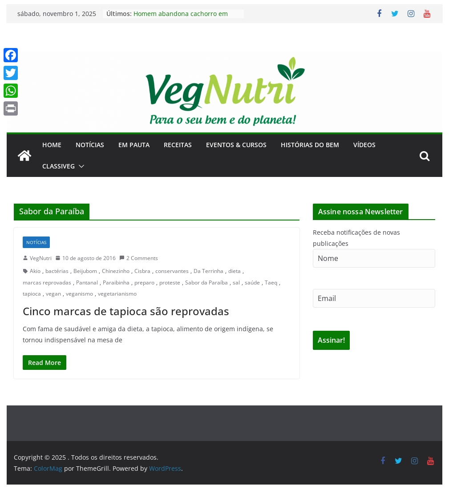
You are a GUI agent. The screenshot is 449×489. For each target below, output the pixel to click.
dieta (234, 271)
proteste (169, 282)
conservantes (172, 271)
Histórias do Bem (310, 144)
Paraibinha (116, 282)
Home (51, 144)
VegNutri (41, 258)
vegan (53, 293)
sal (236, 282)
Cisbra (142, 271)
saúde (252, 282)
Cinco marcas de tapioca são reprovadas (126, 311)
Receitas (178, 144)
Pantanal (87, 282)
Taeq (271, 282)
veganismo (79, 293)
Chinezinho (115, 271)
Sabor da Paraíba (206, 282)
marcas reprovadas (47, 282)
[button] (80, 166)
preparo (144, 282)
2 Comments (138, 258)
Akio (35, 271)
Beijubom (85, 271)
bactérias (57, 271)
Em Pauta (134, 144)
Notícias (90, 144)
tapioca (32, 293)
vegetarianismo (117, 293)
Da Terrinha (208, 271)
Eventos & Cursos (236, 144)
